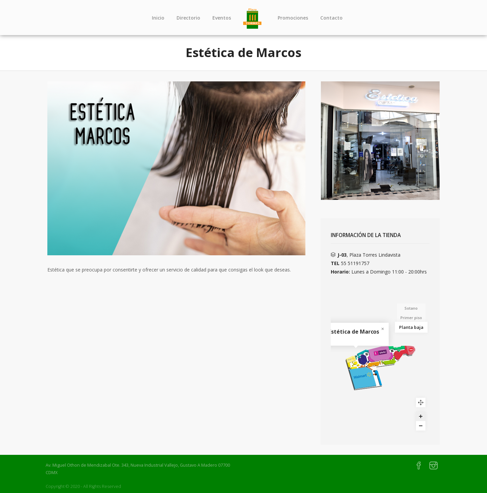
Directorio (188, 18)
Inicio (158, 18)
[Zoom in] (420, 416)
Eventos (221, 18)
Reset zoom (420, 402)
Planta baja (411, 327)
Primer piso (411, 317)
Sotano (411, 308)
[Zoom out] (420, 426)
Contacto (331, 18)
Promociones (293, 18)
